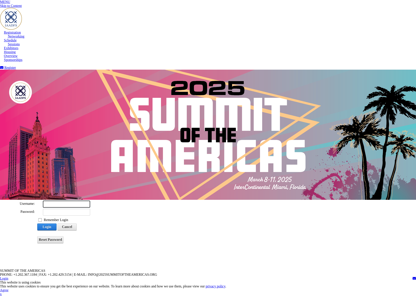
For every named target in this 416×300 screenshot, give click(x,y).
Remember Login (56, 220)
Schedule (10, 40)
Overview (11, 56)
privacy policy (215, 286)
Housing (10, 52)
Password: (28, 211)
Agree (4, 290)
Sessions (14, 44)
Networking (16, 36)
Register (10, 67)
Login (46, 227)
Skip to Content (11, 6)
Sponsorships (13, 60)
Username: (27, 203)
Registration (12, 32)
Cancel (67, 227)
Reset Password (50, 239)
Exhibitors (11, 48)
